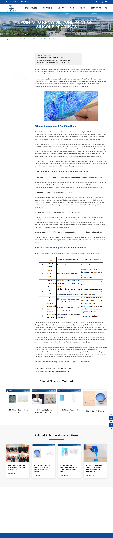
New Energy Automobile (77, 508)
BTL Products (32, 8)
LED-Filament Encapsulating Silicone (18, 411)
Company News (15, 55)
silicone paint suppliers (56, 347)
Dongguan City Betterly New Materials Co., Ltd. (28, 536)
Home (11, 39)
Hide (49, 55)
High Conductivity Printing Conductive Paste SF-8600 (44, 411)
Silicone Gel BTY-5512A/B (95, 411)
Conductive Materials (18, 79)
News (83, 8)
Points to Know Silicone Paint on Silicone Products (39, 39)
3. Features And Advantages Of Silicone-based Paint (53, 62)
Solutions (48, 8)
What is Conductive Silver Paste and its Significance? (56, 368)
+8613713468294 (13, 2)
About (61, 8)
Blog (21, 39)
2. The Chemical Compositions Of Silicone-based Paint (53, 60)
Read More (12, 473)
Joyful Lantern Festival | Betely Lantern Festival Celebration (17, 467)
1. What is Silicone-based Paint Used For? (50, 57)
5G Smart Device (75, 502)
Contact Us (96, 8)
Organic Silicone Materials (16, 69)
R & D (73, 8)
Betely (37, 132)
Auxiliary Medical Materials (78, 511)
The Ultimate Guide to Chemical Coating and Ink (54, 371)
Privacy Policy (102, 536)
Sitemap (93, 536)
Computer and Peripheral (77, 505)
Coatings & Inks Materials (15, 74)
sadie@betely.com (29, 2)
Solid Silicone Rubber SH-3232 (69, 411)
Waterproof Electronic (76, 514)
